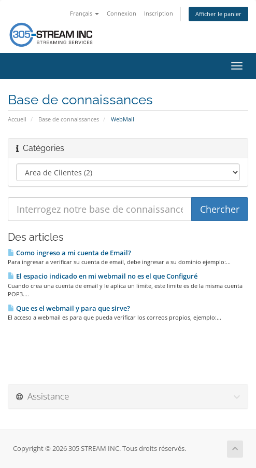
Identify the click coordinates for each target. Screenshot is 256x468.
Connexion (121, 13)
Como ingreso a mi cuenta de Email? (69, 252)
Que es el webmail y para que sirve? (69, 308)
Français (84, 13)
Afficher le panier (218, 14)
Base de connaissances (68, 119)
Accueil (17, 119)
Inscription (158, 13)
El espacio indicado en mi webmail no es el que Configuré (102, 276)
